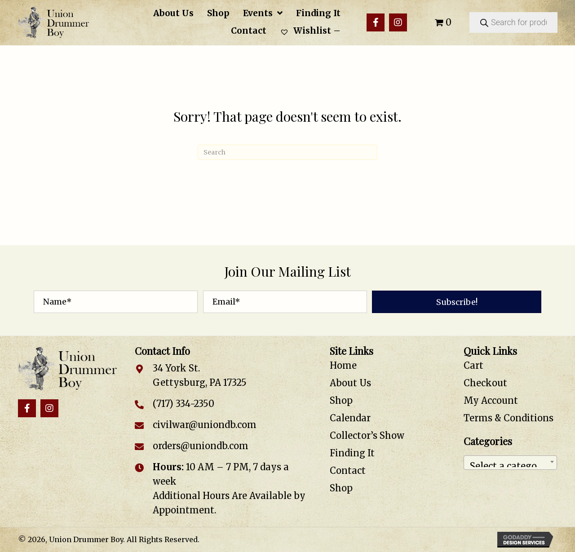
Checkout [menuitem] (485, 383)
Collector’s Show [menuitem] (367, 435)
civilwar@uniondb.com (205, 424)
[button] (376, 22)
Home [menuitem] (343, 365)
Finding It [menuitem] (352, 453)
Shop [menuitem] (341, 400)
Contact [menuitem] (348, 470)
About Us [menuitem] (350, 383)
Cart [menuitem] (473, 365)
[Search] (287, 152)
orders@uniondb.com (200, 445)
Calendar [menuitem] (350, 418)
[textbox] (510, 462)
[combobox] (510, 462)
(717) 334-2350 (183, 403)
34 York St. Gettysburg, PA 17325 (200, 375)
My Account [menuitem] (491, 400)
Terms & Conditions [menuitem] (508, 418)
